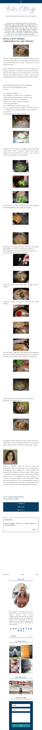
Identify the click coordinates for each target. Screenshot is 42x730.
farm (19, 506)
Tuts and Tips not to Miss (11, 499)
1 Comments (21, 503)
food (22, 506)
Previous (6, 574)
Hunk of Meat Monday (16, 497)
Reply (34, 529)
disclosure (14, 32)
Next (37, 574)
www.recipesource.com (19, 87)
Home (22, 574)
